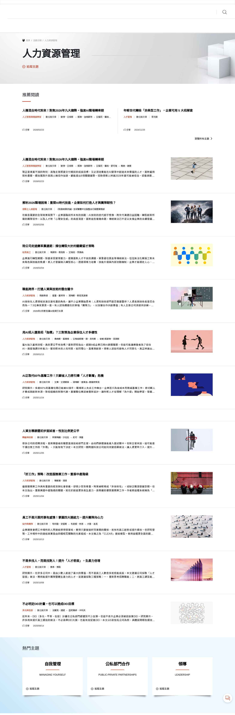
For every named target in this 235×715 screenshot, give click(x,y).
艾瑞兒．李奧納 (76, 252)
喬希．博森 (55, 568)
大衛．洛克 (92, 525)
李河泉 (154, 117)
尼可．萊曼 (78, 438)
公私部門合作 (117, 665)
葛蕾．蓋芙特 (58, 296)
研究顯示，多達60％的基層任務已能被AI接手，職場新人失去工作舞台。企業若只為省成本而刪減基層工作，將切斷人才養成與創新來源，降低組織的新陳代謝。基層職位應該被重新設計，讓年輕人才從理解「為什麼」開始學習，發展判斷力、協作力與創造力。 (88, 390)
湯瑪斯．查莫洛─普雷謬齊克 (86, 383)
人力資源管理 (51, 40)
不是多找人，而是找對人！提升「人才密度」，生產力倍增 (61, 561)
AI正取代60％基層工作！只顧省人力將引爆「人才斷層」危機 (63, 376)
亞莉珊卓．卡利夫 (77, 611)
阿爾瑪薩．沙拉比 (60, 438)
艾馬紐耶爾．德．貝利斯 (84, 339)
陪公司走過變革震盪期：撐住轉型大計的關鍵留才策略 (58, 246)
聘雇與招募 (27, 438)
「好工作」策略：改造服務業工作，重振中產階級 (55, 475)
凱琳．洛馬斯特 (85, 117)
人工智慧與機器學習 (31, 117)
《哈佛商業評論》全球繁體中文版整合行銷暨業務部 (81, 209)
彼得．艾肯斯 (67, 117)
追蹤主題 (30, 66)
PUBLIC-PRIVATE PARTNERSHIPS (117, 676)
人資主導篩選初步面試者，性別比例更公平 (50, 431)
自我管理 (52, 665)
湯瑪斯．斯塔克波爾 (78, 296)
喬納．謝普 (126, 166)
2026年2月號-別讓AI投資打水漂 (48, 311)
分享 (25, 130)
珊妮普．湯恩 (60, 481)
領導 (182, 665)
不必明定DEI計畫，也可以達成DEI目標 (48, 605)
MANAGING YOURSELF (52, 676)
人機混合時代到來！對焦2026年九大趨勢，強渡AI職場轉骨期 (63, 110)
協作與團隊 (27, 525)
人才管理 (127, 117)
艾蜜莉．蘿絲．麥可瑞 (106, 117)
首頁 (28, 40)
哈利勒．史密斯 (59, 525)
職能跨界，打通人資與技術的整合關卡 (47, 289)
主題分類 (37, 40)
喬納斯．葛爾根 (61, 339)
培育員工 (26, 252)
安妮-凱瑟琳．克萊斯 (109, 339)
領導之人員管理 (29, 209)
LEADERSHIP (182, 676)
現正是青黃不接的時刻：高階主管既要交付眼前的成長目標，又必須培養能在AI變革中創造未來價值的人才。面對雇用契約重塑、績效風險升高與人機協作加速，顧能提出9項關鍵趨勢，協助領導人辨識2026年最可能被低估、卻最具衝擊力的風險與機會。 (88, 174)
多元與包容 (27, 611)
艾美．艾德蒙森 (61, 383)
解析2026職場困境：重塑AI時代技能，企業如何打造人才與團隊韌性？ (69, 203)
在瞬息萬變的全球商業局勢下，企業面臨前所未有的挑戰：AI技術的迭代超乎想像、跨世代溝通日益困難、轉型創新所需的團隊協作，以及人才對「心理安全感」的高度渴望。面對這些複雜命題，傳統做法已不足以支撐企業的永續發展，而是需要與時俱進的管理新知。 (88, 217)
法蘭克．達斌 (58, 611)
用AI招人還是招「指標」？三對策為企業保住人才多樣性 (59, 333)
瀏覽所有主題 (204, 139)
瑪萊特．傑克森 (57, 252)
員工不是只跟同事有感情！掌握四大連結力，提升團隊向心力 (62, 518)
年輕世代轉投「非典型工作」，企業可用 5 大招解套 (158, 110)
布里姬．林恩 (77, 525)
